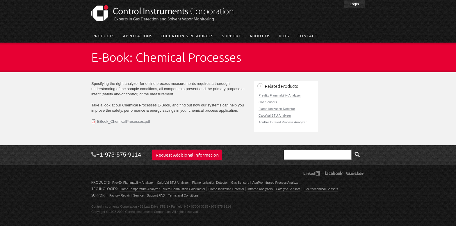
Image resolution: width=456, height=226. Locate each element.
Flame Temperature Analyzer (140, 189)
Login (354, 4)
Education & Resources (187, 36)
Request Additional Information (187, 155)
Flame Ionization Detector (277, 109)
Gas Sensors (268, 102)
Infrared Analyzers (260, 189)
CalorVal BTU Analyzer (275, 115)
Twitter (355, 173)
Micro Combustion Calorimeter (184, 189)
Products (103, 36)
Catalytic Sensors (288, 189)
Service (138, 195)
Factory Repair (119, 195)
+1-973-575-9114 (118, 154)
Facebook (333, 173)
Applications (137, 36)
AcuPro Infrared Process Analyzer (283, 122)
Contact (307, 36)
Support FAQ (156, 195)
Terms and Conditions (183, 195)
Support (231, 36)
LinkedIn (311, 173)
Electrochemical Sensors (321, 189)
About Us (260, 36)
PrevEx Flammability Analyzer (280, 95)
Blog (284, 36)
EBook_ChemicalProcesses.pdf (123, 121)
